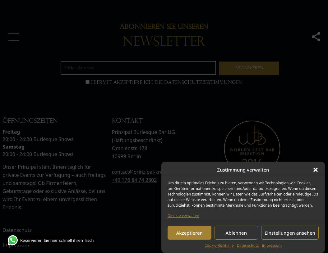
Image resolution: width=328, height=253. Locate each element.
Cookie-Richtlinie (219, 245)
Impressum (272, 245)
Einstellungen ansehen (290, 233)
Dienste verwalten (183, 215)
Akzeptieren (189, 233)
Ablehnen (236, 233)
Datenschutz (248, 245)
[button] (315, 170)
